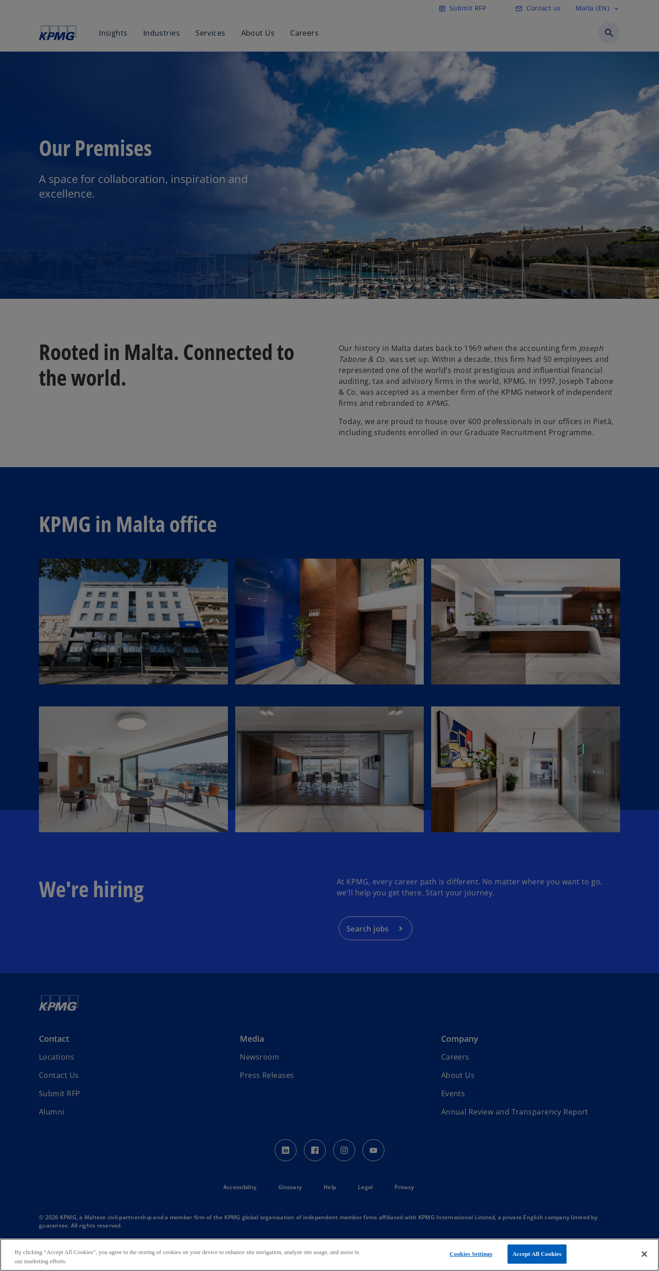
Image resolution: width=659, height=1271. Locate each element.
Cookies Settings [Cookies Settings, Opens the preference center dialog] (471, 1253)
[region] (329, 1255)
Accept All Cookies (537, 1253)
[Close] (644, 1254)
